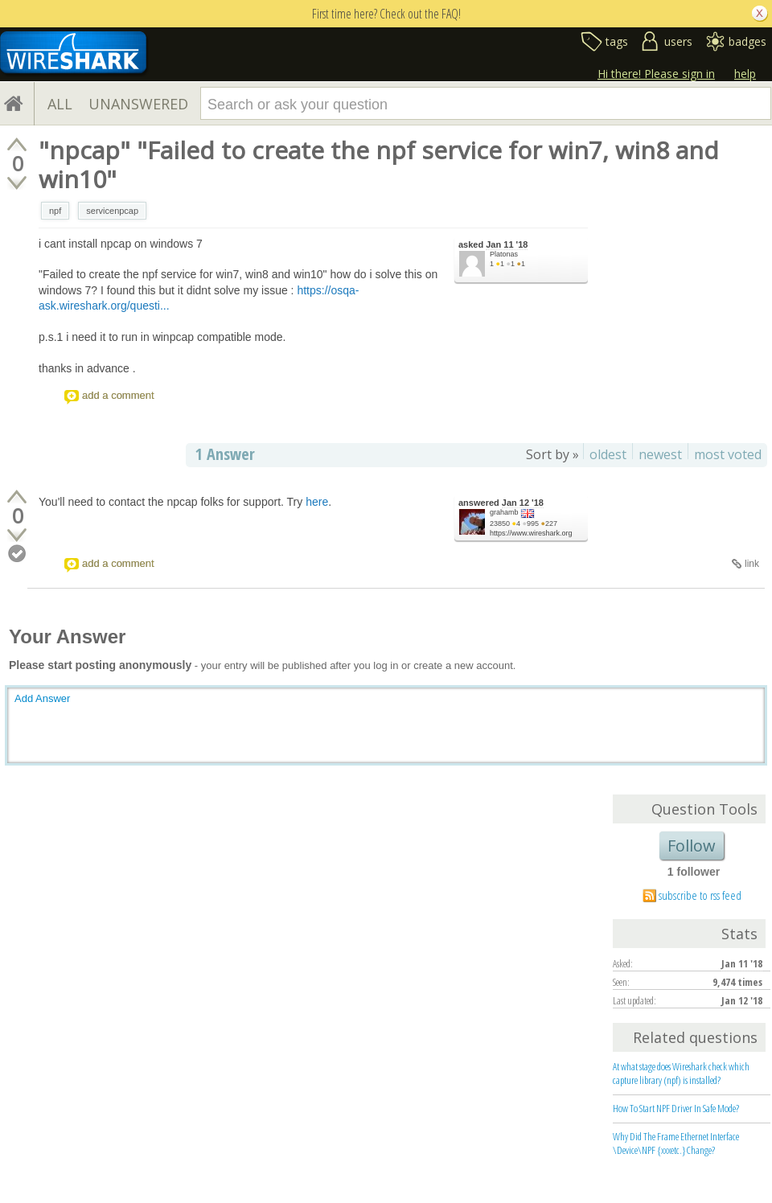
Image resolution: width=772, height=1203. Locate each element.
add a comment (118, 395)
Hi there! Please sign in (656, 73)
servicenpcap (112, 211)
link (752, 563)
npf (55, 211)
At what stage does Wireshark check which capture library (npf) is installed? (681, 1073)
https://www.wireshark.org (531, 533)
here (317, 501)
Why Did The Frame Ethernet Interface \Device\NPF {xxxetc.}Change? (676, 1143)
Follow (691, 845)
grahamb (504, 512)
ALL (59, 103)
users (678, 41)
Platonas (504, 254)
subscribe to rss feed (700, 895)
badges (747, 41)
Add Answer (42, 698)
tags (617, 41)
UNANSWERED (138, 103)
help (745, 73)
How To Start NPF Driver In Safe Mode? (676, 1108)
